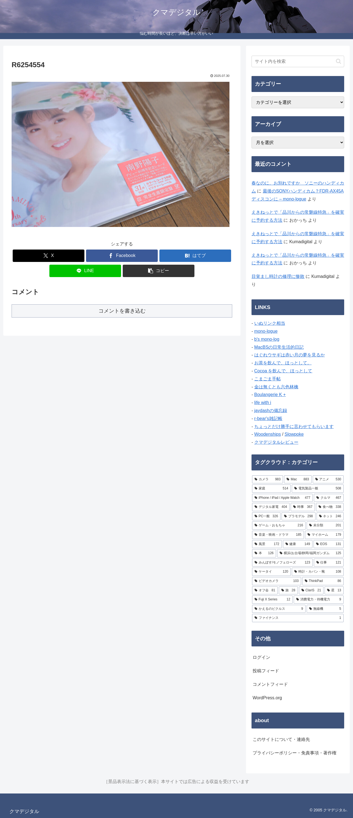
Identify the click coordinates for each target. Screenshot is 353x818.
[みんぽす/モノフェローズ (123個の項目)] (282, 563)
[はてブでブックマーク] (195, 256)
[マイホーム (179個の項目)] (324, 535)
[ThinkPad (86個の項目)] (323, 581)
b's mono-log (266, 339)
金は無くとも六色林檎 (276, 386)
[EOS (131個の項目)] (329, 544)
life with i (262, 402)
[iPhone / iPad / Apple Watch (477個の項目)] (282, 498)
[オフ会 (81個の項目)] (265, 590)
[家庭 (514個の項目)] (271, 488)
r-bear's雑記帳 (268, 418)
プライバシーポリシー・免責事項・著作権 (294, 753)
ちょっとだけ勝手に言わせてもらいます (294, 426)
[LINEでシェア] (85, 271)
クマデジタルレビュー (276, 442)
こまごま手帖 (267, 379)
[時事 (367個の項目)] (303, 507)
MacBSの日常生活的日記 (279, 347)
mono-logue (266, 331)
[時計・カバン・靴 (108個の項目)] (318, 572)
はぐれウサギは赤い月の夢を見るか (289, 355)
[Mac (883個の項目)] (297, 479)
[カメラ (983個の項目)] (267, 479)
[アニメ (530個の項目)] (328, 479)
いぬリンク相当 (269, 323)
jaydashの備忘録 (270, 410)
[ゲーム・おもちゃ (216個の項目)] (279, 525)
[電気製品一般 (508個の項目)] (318, 488)
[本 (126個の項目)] (264, 553)
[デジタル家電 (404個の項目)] (271, 507)
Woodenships (267, 434)
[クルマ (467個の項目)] (329, 498)
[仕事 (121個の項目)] (329, 563)
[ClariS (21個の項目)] (311, 590)
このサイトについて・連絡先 (281, 739)
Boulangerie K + (270, 394)
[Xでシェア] (48, 256)
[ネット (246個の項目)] (330, 516)
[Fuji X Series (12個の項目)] (272, 599)
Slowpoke (294, 434)
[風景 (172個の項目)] (267, 544)
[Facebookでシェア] (122, 256)
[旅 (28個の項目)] (288, 590)
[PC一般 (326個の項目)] (266, 516)
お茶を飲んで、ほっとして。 (283, 363)
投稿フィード (266, 670)
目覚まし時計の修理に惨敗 (278, 276)
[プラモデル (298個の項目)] (298, 516)
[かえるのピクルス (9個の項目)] (279, 609)
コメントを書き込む (122, 311)
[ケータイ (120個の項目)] (271, 572)
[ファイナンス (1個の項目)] (298, 618)
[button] (158, 271)
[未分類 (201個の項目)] (325, 525)
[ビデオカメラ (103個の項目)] (276, 581)
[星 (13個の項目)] (334, 590)
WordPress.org (267, 697)
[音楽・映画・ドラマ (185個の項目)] (278, 535)
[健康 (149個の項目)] (298, 544)
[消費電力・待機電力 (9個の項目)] (319, 599)
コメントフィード (270, 684)
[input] (298, 61)
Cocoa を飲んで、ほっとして (283, 371)
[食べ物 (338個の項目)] (330, 507)
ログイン (261, 657)
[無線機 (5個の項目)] (325, 609)
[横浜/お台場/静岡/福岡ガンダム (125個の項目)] (310, 553)
